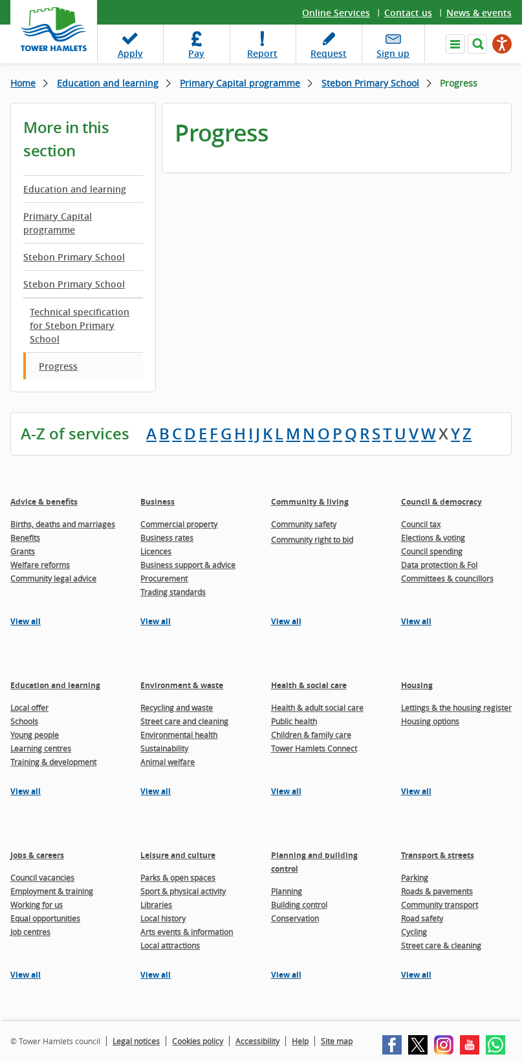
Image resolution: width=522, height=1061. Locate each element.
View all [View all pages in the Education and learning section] (25, 791)
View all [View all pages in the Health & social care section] (286, 791)
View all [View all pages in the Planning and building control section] (286, 974)
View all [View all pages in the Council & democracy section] (416, 621)
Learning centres (40, 748)
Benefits (25, 537)
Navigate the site (455, 44)
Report (262, 53)
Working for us (36, 904)
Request (328, 53)
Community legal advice (53, 578)
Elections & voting (433, 537)
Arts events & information (186, 932)
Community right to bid (312, 539)
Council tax (420, 524)
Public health (294, 721)
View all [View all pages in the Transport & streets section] (416, 974)
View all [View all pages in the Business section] (155, 621)
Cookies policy (197, 1041)
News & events (479, 12)
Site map (337, 1041)
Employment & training (51, 891)
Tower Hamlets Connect (314, 748)
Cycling (414, 932)
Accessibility (257, 1041)
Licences (155, 551)
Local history (163, 918)
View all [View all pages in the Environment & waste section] (155, 791)
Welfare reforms (40, 565)
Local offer (29, 707)
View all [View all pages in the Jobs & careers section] (25, 974)
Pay (196, 53)
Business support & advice (187, 565)
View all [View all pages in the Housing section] (416, 791)
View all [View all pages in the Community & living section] (286, 621)
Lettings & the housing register (456, 707)
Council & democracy (441, 501)
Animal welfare (167, 762)
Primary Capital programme (240, 83)
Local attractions (170, 945)
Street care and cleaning (184, 721)
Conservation (295, 918)
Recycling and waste (176, 707)
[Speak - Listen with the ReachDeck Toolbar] (502, 44)
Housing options (430, 721)
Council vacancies (42, 877)
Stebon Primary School (370, 83)
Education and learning (107, 83)
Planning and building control (314, 862)
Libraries (156, 904)
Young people (34, 735)
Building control (299, 904)
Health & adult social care (317, 707)
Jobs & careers (37, 855)
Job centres (30, 932)
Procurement (164, 578)
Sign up (392, 53)
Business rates (166, 537)
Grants (22, 551)
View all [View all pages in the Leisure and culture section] (155, 974)
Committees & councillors (447, 578)
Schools (24, 721)
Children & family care (311, 735)
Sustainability (164, 748)
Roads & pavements (437, 891)
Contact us (408, 12)
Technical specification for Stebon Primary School (79, 325)
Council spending (431, 551)
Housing (417, 685)
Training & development (53, 762)
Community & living (310, 501)
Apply (130, 53)
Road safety (422, 918)
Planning (286, 891)
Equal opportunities (45, 918)
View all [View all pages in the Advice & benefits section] (25, 621)
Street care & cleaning (441, 945)
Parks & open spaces (177, 877)
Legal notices (136, 1041)
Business (157, 501)
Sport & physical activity (183, 891)
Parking (414, 877)
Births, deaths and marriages (62, 524)
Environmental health (178, 735)
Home (23, 83)
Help (300, 1041)
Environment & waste (181, 685)
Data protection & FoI (439, 565)
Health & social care (309, 685)
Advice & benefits (44, 501)
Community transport (439, 904)
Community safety (303, 524)
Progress (58, 366)
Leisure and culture (177, 855)
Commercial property (178, 524)
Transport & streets (437, 855)
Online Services (336, 12)
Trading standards (173, 592)
